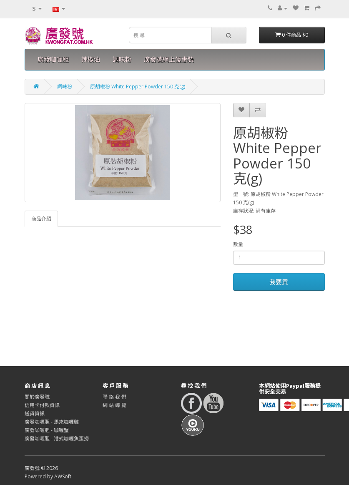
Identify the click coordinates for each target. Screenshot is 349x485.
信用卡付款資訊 (42, 405)
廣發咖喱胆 (53, 59)
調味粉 (122, 59)
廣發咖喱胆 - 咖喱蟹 (47, 430)
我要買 (278, 282)
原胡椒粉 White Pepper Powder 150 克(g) (137, 86)
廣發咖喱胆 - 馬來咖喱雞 (52, 421)
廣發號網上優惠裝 (169, 59)
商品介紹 (41, 218)
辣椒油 (90, 59)
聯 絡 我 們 (114, 396)
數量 (238, 244)
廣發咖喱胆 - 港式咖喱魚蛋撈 (57, 438)
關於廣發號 (37, 396)
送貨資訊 (35, 413)
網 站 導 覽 (114, 405)
